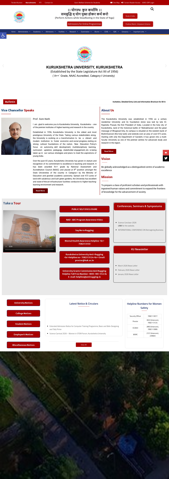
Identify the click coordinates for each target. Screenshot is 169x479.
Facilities (63, 31)
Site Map (115, 2)
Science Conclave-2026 (127, 224)
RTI (40, 2)
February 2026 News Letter (129, 272)
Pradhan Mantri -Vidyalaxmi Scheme (138, 24)
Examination (86, 31)
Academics (38, 31)
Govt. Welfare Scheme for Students (87, 2)
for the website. (126, 228)
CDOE (107, 31)
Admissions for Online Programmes (84, 24)
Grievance (126, 31)
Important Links (140, 31)
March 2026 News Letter (127, 268)
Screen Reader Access (130, 2)
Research (74, 31)
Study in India (130, 16)
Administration (24, 31)
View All (84, 344)
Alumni (98, 31)
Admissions (51, 31)
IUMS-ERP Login (148, 2)
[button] (3, 35)
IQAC (116, 31)
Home (13, 31)
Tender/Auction (16, 2)
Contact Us (49, 2)
